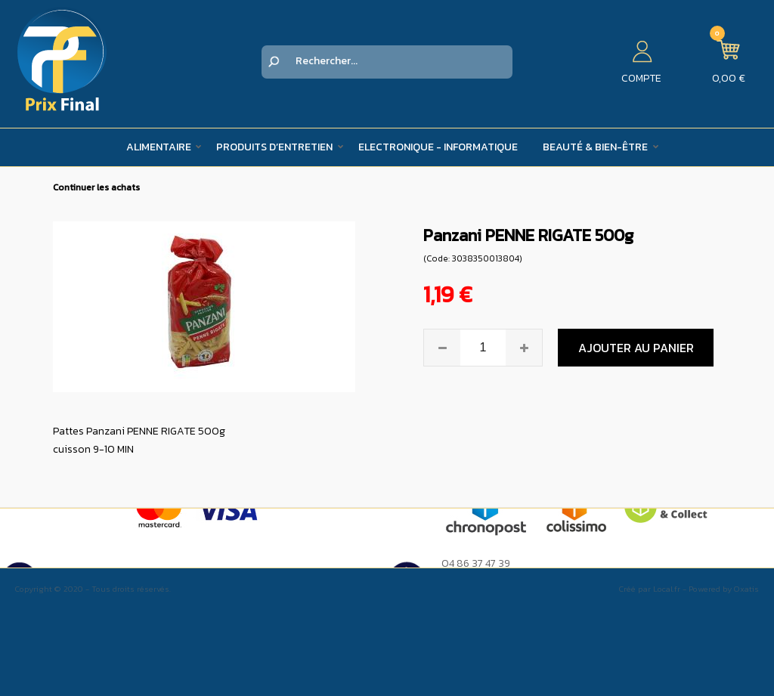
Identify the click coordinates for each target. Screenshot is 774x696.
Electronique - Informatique (438, 147)
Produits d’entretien (274, 147)
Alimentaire (158, 147)
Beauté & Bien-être (595, 147)
